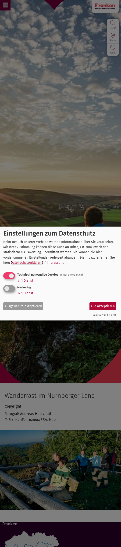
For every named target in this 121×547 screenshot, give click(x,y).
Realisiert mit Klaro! (104, 314)
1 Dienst (25, 280)
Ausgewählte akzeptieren (23, 306)
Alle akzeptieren (103, 306)
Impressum (55, 263)
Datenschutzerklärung (27, 263)
